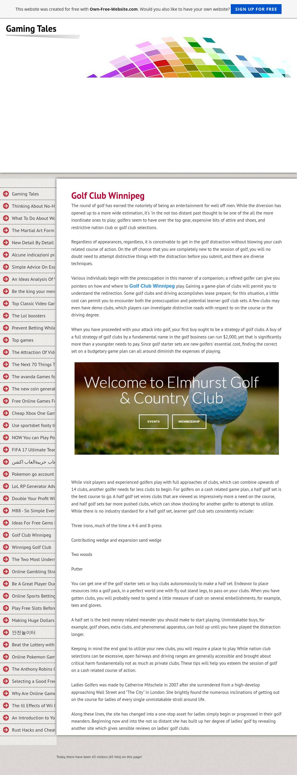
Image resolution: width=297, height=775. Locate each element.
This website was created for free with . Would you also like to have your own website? (148, 9)
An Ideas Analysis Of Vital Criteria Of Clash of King (33, 279)
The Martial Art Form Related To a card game (33, 230)
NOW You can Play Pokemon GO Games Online (33, 437)
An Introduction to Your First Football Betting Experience (33, 718)
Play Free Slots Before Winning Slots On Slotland (33, 608)
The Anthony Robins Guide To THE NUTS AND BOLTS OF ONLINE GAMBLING (33, 669)
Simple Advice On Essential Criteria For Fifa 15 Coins (33, 267)
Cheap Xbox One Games (33, 413)
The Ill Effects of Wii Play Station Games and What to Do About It (33, 705)
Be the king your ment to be (33, 291)
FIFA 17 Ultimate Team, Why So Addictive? (33, 450)
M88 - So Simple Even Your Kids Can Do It (33, 510)
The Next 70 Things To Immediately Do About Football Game (33, 364)
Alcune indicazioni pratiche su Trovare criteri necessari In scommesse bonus (33, 255)
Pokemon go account (33, 474)
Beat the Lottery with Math (33, 645)
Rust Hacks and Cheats (33, 730)
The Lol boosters (28, 316)
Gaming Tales (25, 194)
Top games (23, 340)
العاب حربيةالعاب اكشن (33, 462)
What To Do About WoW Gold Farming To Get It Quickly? (33, 218)
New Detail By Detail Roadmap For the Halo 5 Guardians (33, 242)
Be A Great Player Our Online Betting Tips (33, 584)
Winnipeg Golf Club (31, 547)
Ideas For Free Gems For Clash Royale (33, 523)
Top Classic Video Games (33, 303)
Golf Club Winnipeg (31, 535)
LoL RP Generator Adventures (33, 486)
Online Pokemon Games (33, 657)
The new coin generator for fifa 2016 (33, 389)
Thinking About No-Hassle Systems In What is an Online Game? (33, 206)
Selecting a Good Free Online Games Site (33, 681)
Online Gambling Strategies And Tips (33, 571)
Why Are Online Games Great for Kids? (33, 693)
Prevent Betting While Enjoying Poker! (33, 328)
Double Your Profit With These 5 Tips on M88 (33, 498)
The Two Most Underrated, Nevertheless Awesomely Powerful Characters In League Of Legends (33, 559)
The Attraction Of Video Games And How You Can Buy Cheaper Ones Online (33, 352)
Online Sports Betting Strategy (33, 596)
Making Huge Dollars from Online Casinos (33, 620)
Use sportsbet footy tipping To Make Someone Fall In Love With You (33, 425)
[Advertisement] (148, 122)
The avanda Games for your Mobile (33, 376)
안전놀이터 (24, 632)
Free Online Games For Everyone (33, 401)
